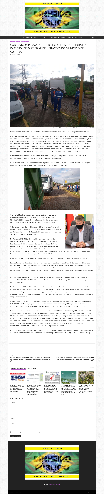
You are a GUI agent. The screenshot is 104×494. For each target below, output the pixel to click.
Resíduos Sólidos (54, 37)
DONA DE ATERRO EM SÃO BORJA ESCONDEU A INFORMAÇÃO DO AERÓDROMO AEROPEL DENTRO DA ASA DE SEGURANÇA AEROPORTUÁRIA (34, 390)
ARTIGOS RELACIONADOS (18, 368)
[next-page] (93, 368)
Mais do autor (32, 368)
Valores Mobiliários (67, 37)
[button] (93, 37)
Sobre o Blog (78, 37)
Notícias (29, 37)
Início (22, 37)
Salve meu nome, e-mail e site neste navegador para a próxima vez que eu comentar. (33, 432)
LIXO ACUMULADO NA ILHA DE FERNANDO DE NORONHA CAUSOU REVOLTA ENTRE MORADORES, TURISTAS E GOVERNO (85, 389)
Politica (37, 37)
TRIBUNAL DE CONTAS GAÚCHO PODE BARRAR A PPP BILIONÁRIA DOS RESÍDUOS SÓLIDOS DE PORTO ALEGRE (17, 388)
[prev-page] (91, 368)
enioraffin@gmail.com (54, 484)
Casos (44, 37)
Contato (92, 492)
